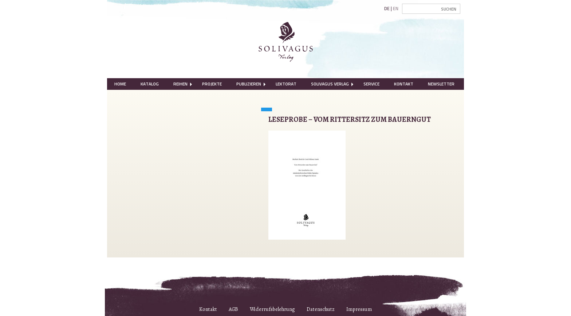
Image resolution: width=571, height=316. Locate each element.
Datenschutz (321, 309)
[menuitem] (120, 84)
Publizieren (248, 83)
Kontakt (403, 83)
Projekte (212, 83)
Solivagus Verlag (330, 83)
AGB (233, 309)
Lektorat (286, 83)
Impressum (359, 309)
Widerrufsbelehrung (272, 309)
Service (371, 83)
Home (120, 83)
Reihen (180, 83)
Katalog (150, 83)
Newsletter (441, 83)
